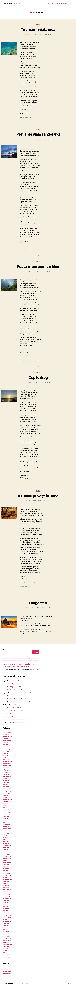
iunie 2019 (5, 805)
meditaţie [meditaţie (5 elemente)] (12, 660)
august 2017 (6, 834)
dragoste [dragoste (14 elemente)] (29, 658)
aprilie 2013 (6, 908)
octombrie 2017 (7, 830)
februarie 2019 (7, 809)
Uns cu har (9, 714)
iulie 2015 (5, 866)
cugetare (38, 598)
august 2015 (6, 864)
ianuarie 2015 (6, 874)
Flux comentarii (7, 971)
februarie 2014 (7, 889)
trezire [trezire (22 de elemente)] (8, 664)
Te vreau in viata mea (38, 29)
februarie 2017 (7, 841)
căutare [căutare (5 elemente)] (22, 658)
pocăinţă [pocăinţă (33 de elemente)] (26, 660)
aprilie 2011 (6, 954)
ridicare (27, 361)
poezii (38, 24)
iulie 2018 (5, 818)
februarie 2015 (7, 872)
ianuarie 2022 (6, 790)
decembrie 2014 (7, 876)
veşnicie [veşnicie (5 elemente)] (15, 666)
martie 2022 (6, 786)
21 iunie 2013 (38, 271)
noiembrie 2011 (7, 940)
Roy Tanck (22, 669)
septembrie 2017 (7, 832)
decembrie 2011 (7, 938)
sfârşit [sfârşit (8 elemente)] (28, 661)
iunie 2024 (5, 755)
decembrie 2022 (7, 780)
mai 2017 (5, 835)
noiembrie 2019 (7, 801)
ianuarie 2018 (6, 824)
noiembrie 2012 (7, 918)
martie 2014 (6, 887)
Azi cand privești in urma (38, 495)
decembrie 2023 (7, 761)
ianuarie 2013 (6, 914)
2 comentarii (48, 271)
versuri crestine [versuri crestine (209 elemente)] (25, 664)
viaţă (30, 117)
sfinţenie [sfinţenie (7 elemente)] (25, 661)
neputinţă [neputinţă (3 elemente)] (22, 660)
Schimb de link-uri (63, 3)
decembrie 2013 (7, 893)
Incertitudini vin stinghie (17, 722)
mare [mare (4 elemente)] (10, 660)
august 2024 (6, 752)
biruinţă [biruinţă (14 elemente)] (10, 658)
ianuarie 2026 (6, 734)
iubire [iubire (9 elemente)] (6, 660)
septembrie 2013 (7, 898)
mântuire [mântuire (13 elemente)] (19, 660)
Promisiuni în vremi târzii (14, 708)
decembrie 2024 (7, 748)
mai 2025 (5, 744)
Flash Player (32, 669)
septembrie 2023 (7, 767)
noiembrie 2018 (7, 813)
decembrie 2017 (7, 826)
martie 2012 (6, 933)
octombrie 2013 (7, 897)
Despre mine (51, 3)
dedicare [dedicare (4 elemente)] (25, 658)
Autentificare (6, 968)
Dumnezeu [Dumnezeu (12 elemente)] (34, 658)
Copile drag (38, 377)
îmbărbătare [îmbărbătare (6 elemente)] (24, 666)
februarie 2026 (7, 732)
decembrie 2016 (7, 843)
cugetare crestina (25, 638)
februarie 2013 (7, 912)
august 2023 (6, 769)
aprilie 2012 (6, 931)
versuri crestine (25, 117)
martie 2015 (6, 870)
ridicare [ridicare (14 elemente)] (15, 662)
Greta (29, 34)
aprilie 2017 (6, 837)
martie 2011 (6, 956)
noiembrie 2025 (7, 738)
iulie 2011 (5, 948)
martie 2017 (6, 839)
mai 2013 (5, 906)
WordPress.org (7, 973)
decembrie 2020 (7, 799)
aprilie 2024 (6, 757)
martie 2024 (6, 759)
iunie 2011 (5, 950)
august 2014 (6, 881)
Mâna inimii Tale (16, 681)
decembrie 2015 (7, 856)
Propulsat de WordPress (23, 983)
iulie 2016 (5, 849)
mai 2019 (5, 807)
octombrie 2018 (7, 814)
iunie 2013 (5, 904)
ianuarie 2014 (6, 891)
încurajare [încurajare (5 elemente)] (28, 666)
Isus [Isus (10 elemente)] (4, 660)
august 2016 (6, 847)
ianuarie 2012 (6, 937)
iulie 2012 (5, 925)
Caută (4, 649)
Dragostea (38, 602)
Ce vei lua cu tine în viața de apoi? (16, 690)
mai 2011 (5, 952)
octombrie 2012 (7, 919)
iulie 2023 (5, 771)
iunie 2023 (5, 773)
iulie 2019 (5, 803)
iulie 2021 (5, 795)
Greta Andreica (8, 3)
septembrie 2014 (7, 879)
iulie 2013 (5, 902)
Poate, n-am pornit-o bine (38, 266)
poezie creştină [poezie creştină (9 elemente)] (32, 660)
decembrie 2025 (7, 736)
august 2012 (6, 923)
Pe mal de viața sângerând (38, 134)
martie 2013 (6, 910)
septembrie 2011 (7, 944)
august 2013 (6, 900)
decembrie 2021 (7, 792)
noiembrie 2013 (7, 895)
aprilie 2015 (6, 868)
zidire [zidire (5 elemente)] (20, 666)
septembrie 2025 (7, 740)
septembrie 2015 (7, 862)
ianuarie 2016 (6, 855)
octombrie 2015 (7, 860)
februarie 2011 (6, 958)
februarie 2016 (7, 853)
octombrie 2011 (7, 942)
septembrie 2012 (7, 921)
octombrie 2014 (7, 877)
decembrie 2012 (7, 916)
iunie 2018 (5, 820)
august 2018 (6, 816)
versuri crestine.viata (26, 250)
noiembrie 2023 (7, 763)
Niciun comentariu (48, 139)
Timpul (14, 717)
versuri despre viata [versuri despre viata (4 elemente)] (10, 666)
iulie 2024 (5, 753)
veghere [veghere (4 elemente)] (11, 664)
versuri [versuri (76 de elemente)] (15, 664)
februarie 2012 (7, 935)
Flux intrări (5, 969)
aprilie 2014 (6, 885)
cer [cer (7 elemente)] (13, 658)
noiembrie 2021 (7, 794)
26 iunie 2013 (37, 139)
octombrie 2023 (7, 765)
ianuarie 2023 (6, 778)
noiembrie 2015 (7, 858)
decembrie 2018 (7, 811)
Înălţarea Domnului (12, 684)
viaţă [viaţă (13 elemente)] (18, 666)
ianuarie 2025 (6, 746)
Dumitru (5, 711)
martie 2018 (6, 822)
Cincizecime (10, 696)
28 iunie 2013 (38, 34)
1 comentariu (48, 34)
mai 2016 (5, 851)
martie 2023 (6, 774)
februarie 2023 (7, 776)
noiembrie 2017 (7, 828)
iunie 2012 (5, 927)
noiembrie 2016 (7, 845)
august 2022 (6, 782)
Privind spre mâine (17, 719)
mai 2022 (5, 784)
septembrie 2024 (7, 750)
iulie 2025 (5, 742)
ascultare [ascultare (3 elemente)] (7, 658)
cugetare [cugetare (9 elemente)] (19, 658)
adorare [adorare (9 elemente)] (4, 658)
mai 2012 (5, 929)
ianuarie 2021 (6, 797)
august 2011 (6, 946)
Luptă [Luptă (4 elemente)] (8, 660)
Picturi (56, 3)
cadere (23, 361)
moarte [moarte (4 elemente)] (15, 660)
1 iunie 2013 (38, 501)
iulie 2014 (5, 883)
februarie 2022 (7, 788)
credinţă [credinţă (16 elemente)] (16, 658)
